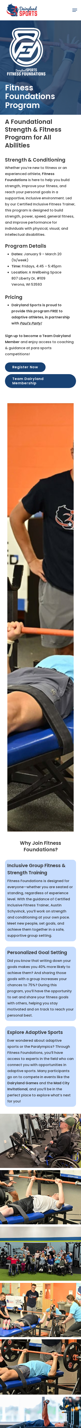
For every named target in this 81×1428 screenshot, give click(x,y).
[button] (74, 10)
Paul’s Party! (31, 323)
